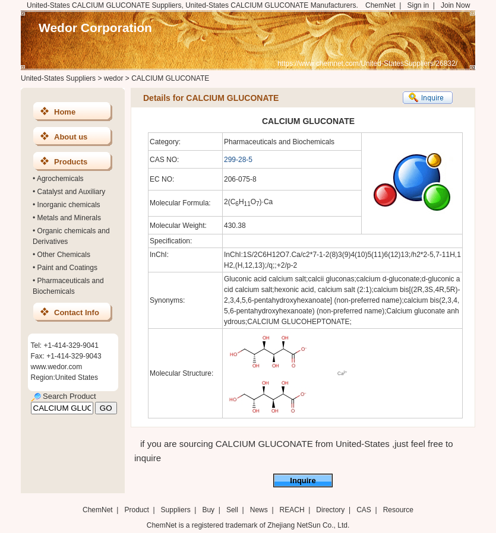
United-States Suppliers (58, 78)
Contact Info (76, 312)
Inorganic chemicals (68, 205)
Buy (208, 510)
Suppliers (176, 510)
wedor (114, 78)
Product (137, 510)
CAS (363, 510)
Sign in (418, 5)
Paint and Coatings (67, 268)
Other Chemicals (63, 254)
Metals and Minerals (69, 218)
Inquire (302, 480)
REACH (292, 510)
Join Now (455, 5)
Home (64, 111)
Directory (330, 510)
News (259, 510)
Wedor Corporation (95, 27)
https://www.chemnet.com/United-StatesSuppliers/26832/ (367, 63)
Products (70, 161)
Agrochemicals (60, 179)
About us (70, 136)
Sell (232, 510)
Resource (398, 510)
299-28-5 (238, 160)
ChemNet (380, 5)
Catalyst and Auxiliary (71, 192)
